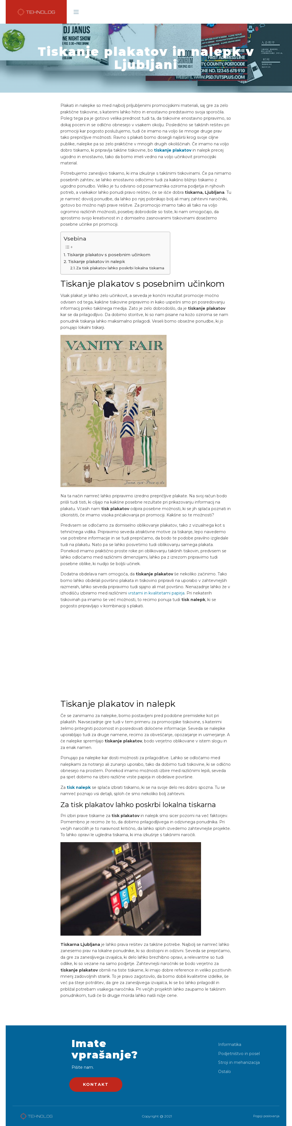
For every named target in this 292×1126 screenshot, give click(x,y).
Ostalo (224, 1072)
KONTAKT (96, 1084)
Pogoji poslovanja (266, 1116)
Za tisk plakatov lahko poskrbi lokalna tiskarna (120, 268)
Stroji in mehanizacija (239, 1062)
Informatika (229, 1044)
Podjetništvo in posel (239, 1054)
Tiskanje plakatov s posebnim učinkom (108, 254)
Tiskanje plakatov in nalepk (96, 261)
